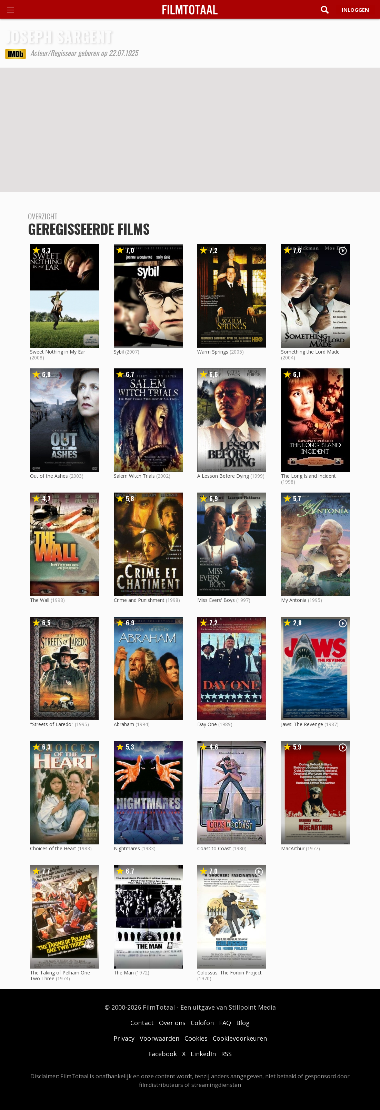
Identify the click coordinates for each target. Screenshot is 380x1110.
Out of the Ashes (49, 476)
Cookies (196, 1038)
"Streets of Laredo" (51, 724)
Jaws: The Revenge (302, 724)
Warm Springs (212, 351)
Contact (142, 1023)
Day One (207, 724)
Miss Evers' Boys (216, 600)
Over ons (172, 1023)
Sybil (119, 351)
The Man (124, 972)
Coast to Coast (214, 848)
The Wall (39, 600)
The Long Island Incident (308, 476)
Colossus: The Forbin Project (229, 972)
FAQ (225, 1023)
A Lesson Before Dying (223, 476)
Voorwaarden (159, 1038)
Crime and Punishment (139, 600)
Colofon (202, 1023)
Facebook (162, 1054)
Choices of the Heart (53, 848)
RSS (226, 1054)
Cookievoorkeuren (240, 1038)
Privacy (123, 1038)
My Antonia (294, 600)
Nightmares (127, 848)
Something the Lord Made (310, 351)
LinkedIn (203, 1054)
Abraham (124, 724)
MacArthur (292, 848)
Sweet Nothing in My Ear (57, 351)
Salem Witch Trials (134, 476)
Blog (243, 1023)
